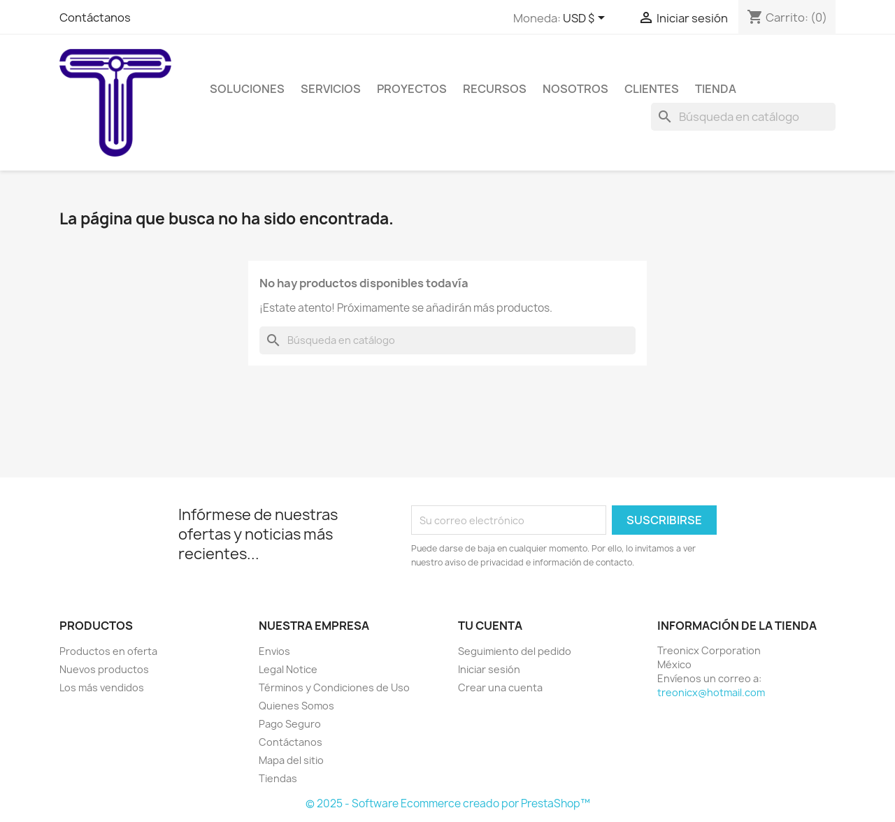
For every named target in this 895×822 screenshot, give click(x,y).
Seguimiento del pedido (514, 651)
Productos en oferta (108, 651)
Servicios (331, 88)
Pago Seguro (290, 723)
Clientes (651, 88)
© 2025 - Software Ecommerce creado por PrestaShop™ (448, 803)
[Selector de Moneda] (586, 18)
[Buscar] (743, 117)
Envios (274, 651)
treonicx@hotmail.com (711, 692)
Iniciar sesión (489, 669)
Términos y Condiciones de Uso (334, 687)
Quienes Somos (296, 705)
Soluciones (247, 88)
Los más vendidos (101, 687)
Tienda (715, 88)
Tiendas (278, 778)
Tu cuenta (490, 625)
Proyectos (412, 88)
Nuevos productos (104, 669)
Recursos (495, 88)
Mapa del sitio (291, 760)
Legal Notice (288, 669)
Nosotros (575, 88)
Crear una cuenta (500, 687)
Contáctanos (95, 17)
